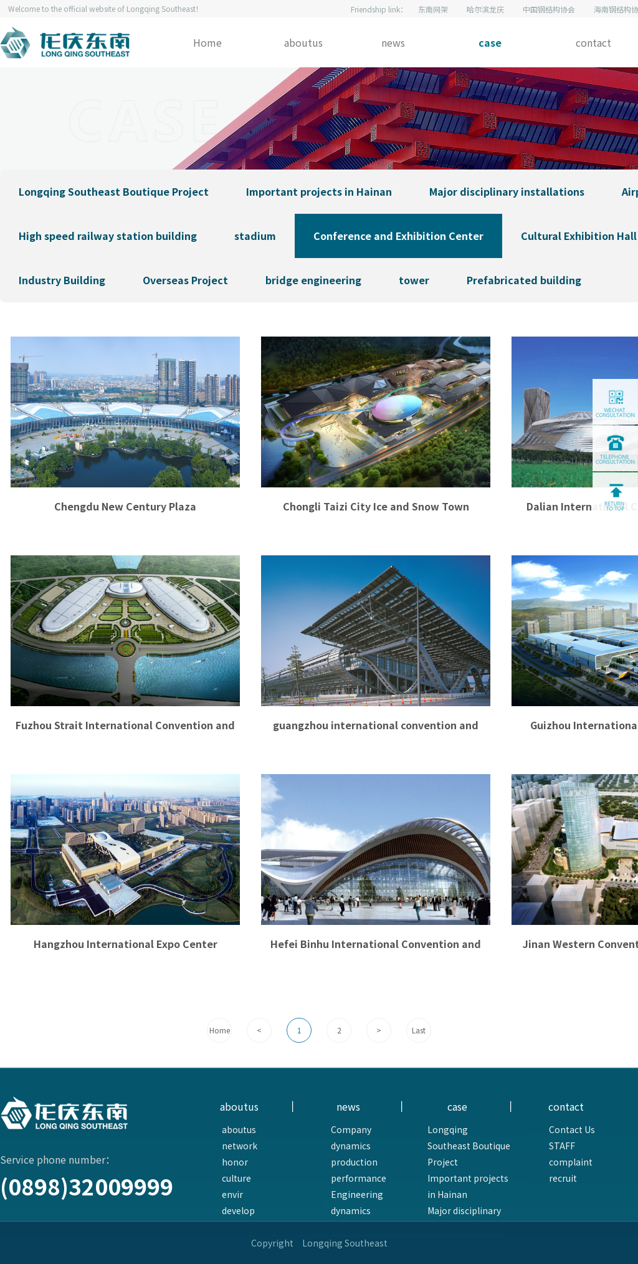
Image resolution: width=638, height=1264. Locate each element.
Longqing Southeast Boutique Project (468, 1145)
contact (593, 42)
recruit (563, 1178)
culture (236, 1178)
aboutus (303, 42)
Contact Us (572, 1129)
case (490, 42)
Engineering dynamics (357, 1202)
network (239, 1145)
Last (419, 1030)
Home (207, 42)
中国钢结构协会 (549, 9)
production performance (358, 1170)
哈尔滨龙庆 (485, 9)
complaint (571, 1162)
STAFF (562, 1145)
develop (238, 1210)
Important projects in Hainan (467, 1186)
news (393, 42)
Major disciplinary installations (464, 1218)
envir (232, 1194)
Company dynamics (351, 1137)
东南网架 (433, 9)
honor (235, 1162)
